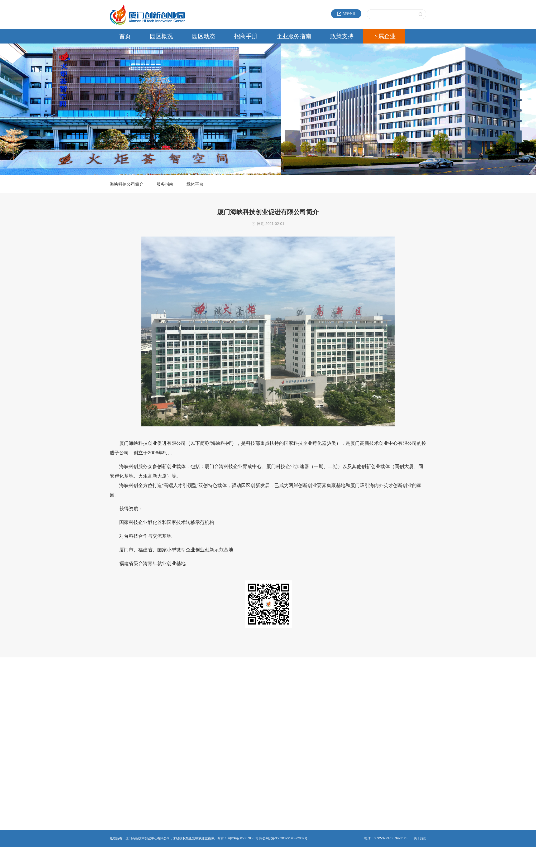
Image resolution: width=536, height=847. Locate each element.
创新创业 (153, 687)
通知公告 (99, 694)
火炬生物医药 (264, 725)
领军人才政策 (210, 694)
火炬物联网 (262, 719)
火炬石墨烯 (262, 713)
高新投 (259, 700)
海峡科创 (261, 694)
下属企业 (384, 36)
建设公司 (261, 706)
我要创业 (346, 14)
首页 (125, 36)
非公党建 (153, 719)
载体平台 (194, 184)
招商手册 (245, 36)
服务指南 (164, 184)
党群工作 (99, 706)
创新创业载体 (48, 700)
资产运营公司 (264, 738)
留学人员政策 (210, 700)
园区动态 (203, 36)
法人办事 (153, 694)
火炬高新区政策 (212, 687)
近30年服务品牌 (50, 687)
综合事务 (153, 713)
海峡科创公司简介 (126, 184)
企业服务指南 (293, 36)
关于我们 (420, 838)
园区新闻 (99, 687)
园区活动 (99, 700)
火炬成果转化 (264, 687)
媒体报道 (99, 713)
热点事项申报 (156, 700)
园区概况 (161, 36)
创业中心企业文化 (52, 694)
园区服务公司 (264, 732)
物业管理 (153, 706)
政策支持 (341, 36)
